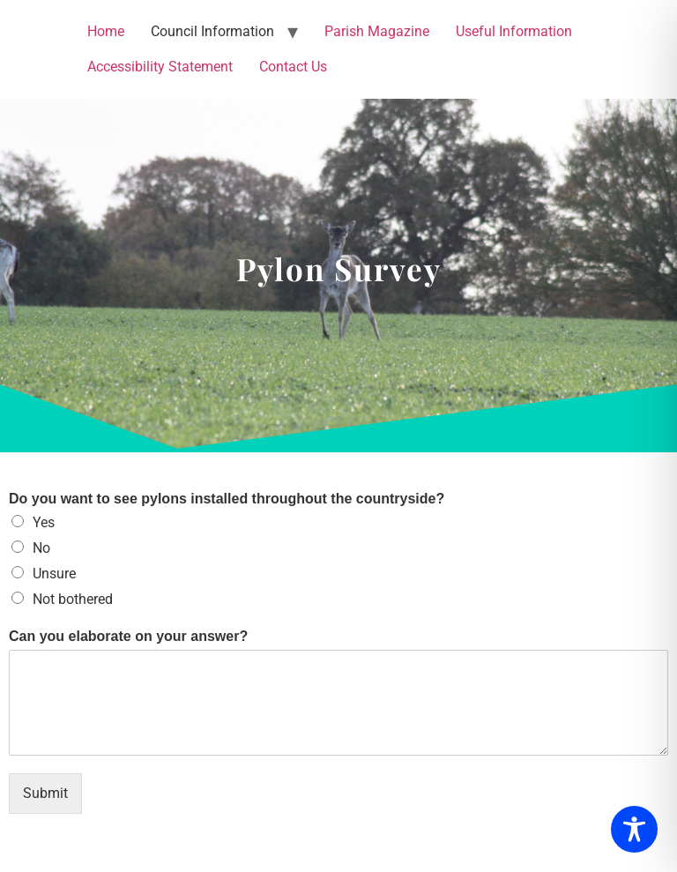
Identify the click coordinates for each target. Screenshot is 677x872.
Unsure (54, 573)
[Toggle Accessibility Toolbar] (634, 829)
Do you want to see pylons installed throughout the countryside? (226, 498)
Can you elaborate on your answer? (128, 636)
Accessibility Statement (160, 66)
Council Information (212, 31)
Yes (44, 522)
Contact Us (293, 66)
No (41, 548)
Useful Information (514, 31)
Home (105, 31)
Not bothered (73, 599)
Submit (45, 793)
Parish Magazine (376, 31)
